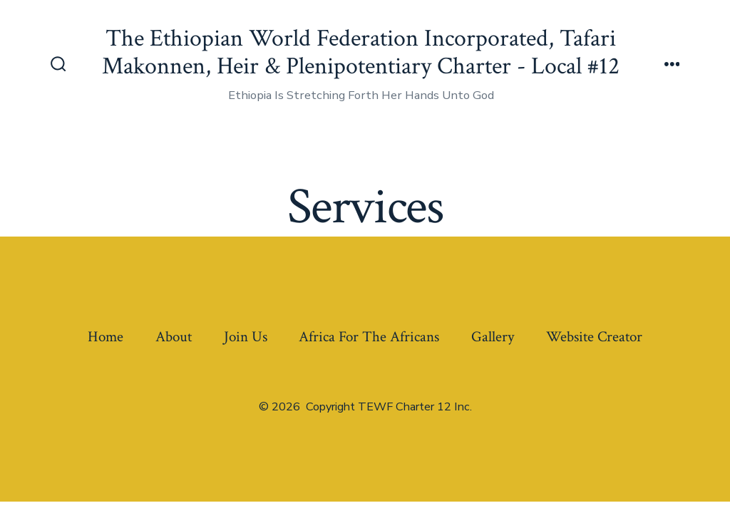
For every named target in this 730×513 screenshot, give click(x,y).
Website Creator (594, 336)
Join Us (245, 336)
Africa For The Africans (369, 336)
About (173, 336)
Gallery (492, 336)
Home (105, 336)
